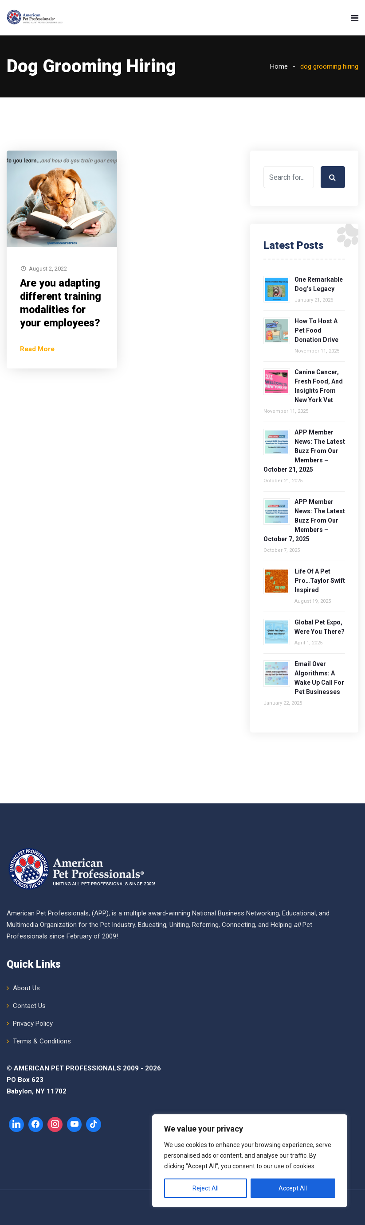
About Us (26, 988)
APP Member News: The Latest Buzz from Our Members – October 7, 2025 (304, 520)
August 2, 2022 (48, 268)
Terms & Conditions (42, 1041)
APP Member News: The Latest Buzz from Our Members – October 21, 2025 (304, 451)
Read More (37, 349)
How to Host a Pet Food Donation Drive (316, 330)
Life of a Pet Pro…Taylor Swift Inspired (319, 580)
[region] (249, 1160)
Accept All (293, 1188)
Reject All (205, 1188)
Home (279, 66)
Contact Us (29, 1006)
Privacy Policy (33, 1023)
